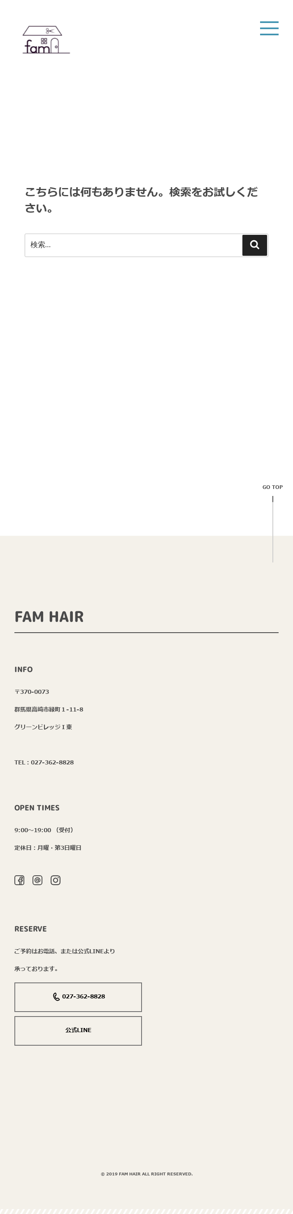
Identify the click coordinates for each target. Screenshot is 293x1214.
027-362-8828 (78, 997)
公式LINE (78, 1030)
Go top (273, 490)
